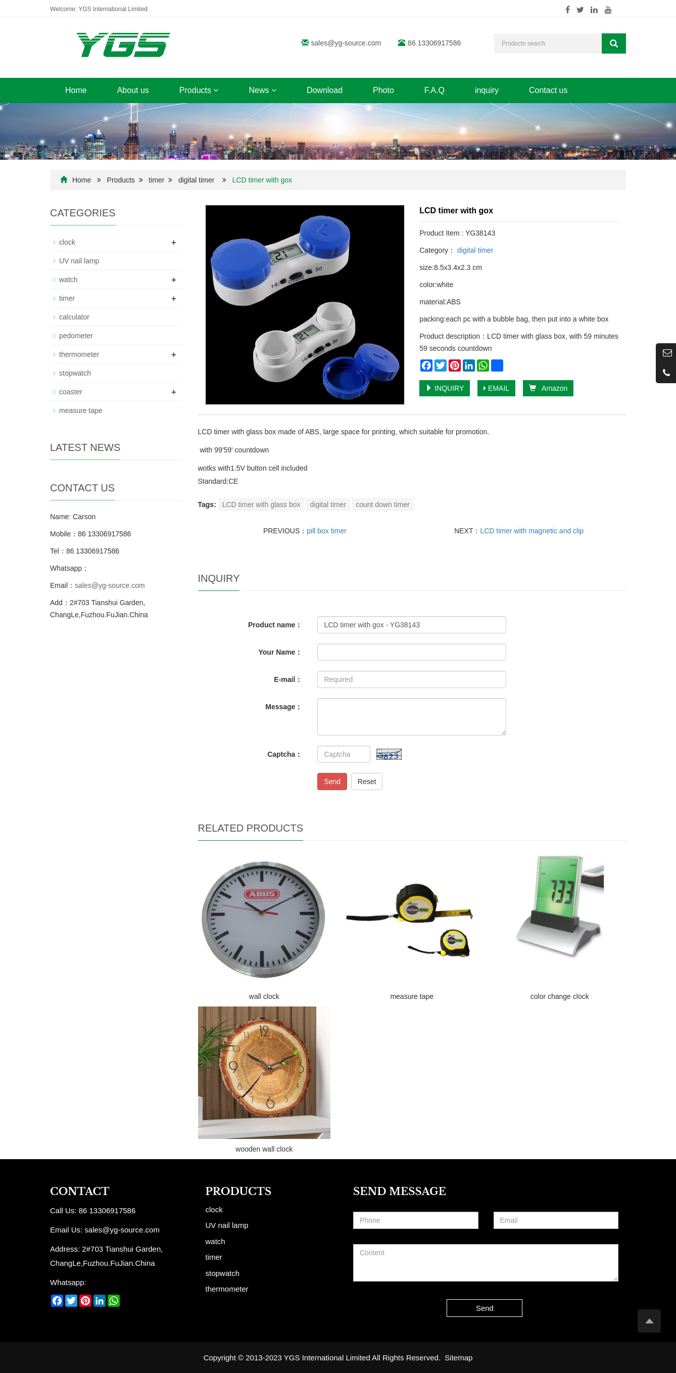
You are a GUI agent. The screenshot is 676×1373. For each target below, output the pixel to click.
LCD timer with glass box (261, 504)
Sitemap (458, 1357)
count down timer (383, 504)
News (262, 90)
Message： (283, 707)
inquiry (487, 90)
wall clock (264, 996)
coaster (70, 392)
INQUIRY (444, 388)
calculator (74, 317)
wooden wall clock (264, 1149)
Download (325, 90)
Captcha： (284, 754)
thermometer (79, 354)
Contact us (548, 90)
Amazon (548, 388)
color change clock (559, 996)
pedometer (76, 336)
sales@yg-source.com (346, 43)
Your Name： (281, 652)
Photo (383, 90)
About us (133, 90)
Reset (367, 781)
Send (332, 781)
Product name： (275, 625)
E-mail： (288, 679)
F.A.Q (434, 90)
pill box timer (327, 531)
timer (156, 180)
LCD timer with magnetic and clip (532, 531)
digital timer (196, 180)
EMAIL (496, 388)
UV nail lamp (79, 261)
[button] (215, 90)
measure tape (411, 996)
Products (199, 90)
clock (67, 242)
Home (76, 90)
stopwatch (75, 373)
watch (68, 280)
